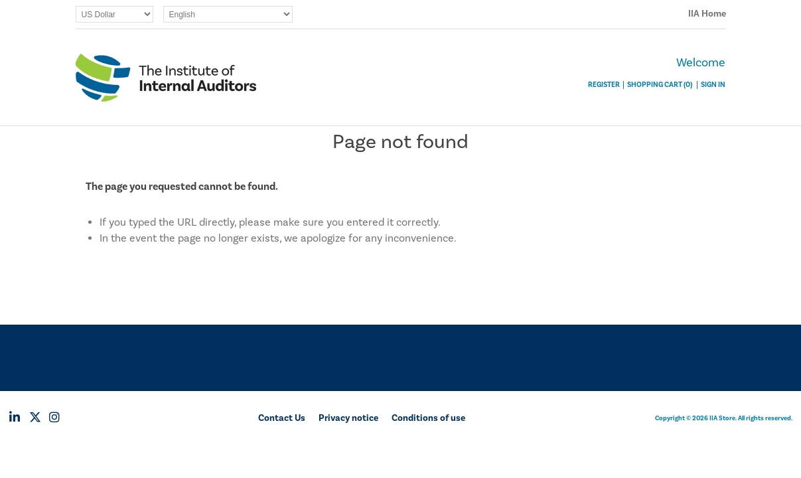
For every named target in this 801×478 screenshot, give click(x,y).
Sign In (713, 85)
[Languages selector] (228, 14)
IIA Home (707, 14)
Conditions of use (428, 418)
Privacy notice (348, 418)
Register (604, 85)
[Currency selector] (114, 14)
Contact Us (281, 418)
